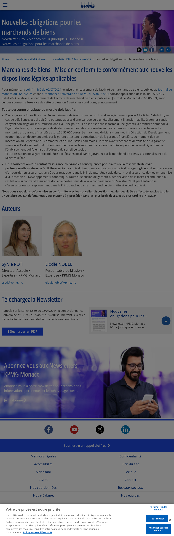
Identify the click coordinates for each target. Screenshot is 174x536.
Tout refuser (157, 524)
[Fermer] (170, 525)
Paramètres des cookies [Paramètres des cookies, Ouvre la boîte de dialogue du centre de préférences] (158, 513)
